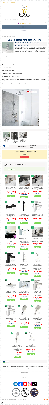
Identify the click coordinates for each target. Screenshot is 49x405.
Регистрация (12, 2)
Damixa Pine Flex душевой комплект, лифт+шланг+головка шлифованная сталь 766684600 (37, 267)
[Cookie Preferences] (2, 403)
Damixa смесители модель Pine (9, 36)
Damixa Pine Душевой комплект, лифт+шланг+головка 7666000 (31, 345)
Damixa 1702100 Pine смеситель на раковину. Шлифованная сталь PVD (24, 189)
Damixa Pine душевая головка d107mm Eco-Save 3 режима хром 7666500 (24, 318)
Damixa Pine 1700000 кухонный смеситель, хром (10, 240)
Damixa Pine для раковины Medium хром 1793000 (11, 318)
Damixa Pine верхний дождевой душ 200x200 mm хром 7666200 (11, 292)
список (25, 146)
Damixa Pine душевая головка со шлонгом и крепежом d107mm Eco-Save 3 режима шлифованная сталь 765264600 (17, 347)
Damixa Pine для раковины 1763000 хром (24, 292)
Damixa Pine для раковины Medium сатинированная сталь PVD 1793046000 (38, 293)
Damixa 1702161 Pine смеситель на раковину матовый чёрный (37, 188)
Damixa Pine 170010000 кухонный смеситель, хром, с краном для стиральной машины (24, 240)
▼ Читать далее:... (10, 169)
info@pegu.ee (29, 368)
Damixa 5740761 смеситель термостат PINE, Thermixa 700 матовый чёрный (10, 214)
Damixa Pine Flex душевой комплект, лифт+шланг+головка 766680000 (24, 266)
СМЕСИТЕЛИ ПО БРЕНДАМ (24, 34)
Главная (3, 34)
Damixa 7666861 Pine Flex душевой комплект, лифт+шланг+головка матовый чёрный (24, 214)
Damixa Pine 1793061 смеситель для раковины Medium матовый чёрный (10, 265)
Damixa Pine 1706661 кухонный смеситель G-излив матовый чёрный (37, 240)
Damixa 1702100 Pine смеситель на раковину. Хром (11, 188)
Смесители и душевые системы (12, 34)
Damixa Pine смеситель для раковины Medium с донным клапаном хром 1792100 (37, 214)
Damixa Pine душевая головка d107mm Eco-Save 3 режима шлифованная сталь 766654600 (37, 319)
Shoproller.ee (45, 399)
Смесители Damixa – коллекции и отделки (38, 34)
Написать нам (24, 156)
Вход (7, 2)
